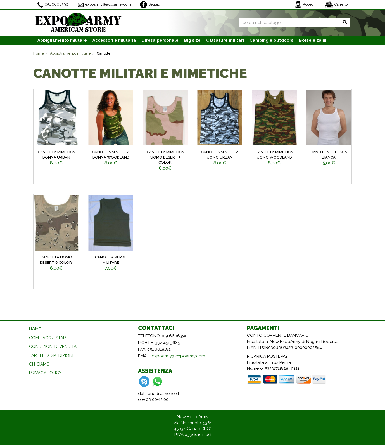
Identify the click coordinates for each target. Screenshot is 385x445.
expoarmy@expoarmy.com (104, 4)
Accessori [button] (114, 40)
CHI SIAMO (39, 364)
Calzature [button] (225, 40)
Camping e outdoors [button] (271, 40)
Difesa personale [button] (160, 40)
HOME (35, 328)
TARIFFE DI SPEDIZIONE (52, 355)
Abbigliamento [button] (62, 40)
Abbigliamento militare (70, 53)
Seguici (150, 4)
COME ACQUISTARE (48, 337)
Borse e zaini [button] (312, 40)
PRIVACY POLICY (45, 372)
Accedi (304, 4)
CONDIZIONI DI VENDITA (53, 346)
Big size (192, 40)
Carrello (336, 4)
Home (38, 53)
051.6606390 (52, 5)
